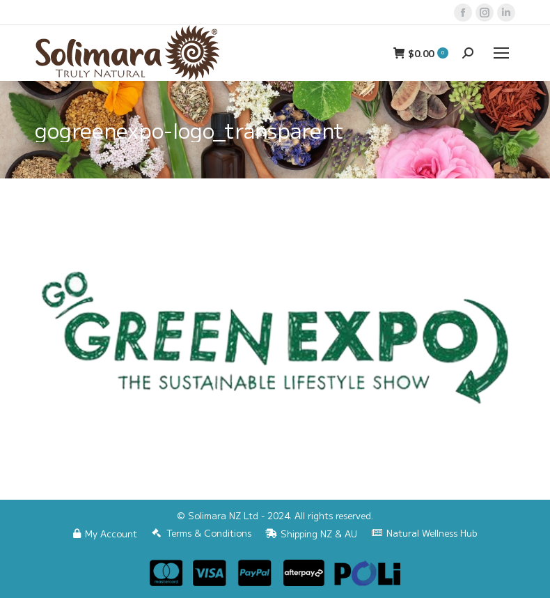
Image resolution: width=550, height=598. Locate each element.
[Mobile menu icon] (501, 53)
